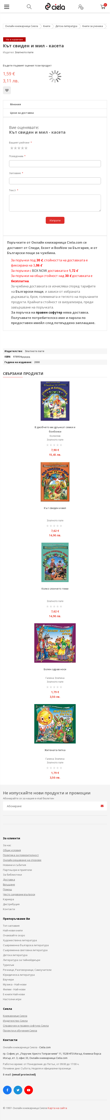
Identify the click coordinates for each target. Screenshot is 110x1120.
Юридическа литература (19, 975)
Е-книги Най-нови (14, 994)
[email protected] (24, 1074)
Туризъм (8, 965)
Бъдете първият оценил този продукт (27, 65)
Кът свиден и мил (55, 508)
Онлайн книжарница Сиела (21, 26)
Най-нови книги (13, 930)
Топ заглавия (11, 925)
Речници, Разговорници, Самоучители (27, 970)
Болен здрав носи (55, 669)
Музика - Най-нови (14, 984)
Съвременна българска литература (26, 945)
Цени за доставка (22, 113)
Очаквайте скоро (14, 935)
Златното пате (24, 52)
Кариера (8, 899)
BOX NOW (39, 270)
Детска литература (66, 26)
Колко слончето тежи (55, 588)
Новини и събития (14, 865)
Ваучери (8, 979)
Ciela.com (45, 1047)
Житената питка (55, 750)
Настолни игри (12, 999)
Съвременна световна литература (25, 950)
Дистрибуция (11, 904)
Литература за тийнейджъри (21, 960)
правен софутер (49, 312)
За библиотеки (12, 874)
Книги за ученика (92, 26)
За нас (7, 845)
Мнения (15, 104)
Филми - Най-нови (14, 989)
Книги (46, 26)
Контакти (9, 909)
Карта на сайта (57, 1108)
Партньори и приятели (17, 870)
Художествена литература (20, 940)
